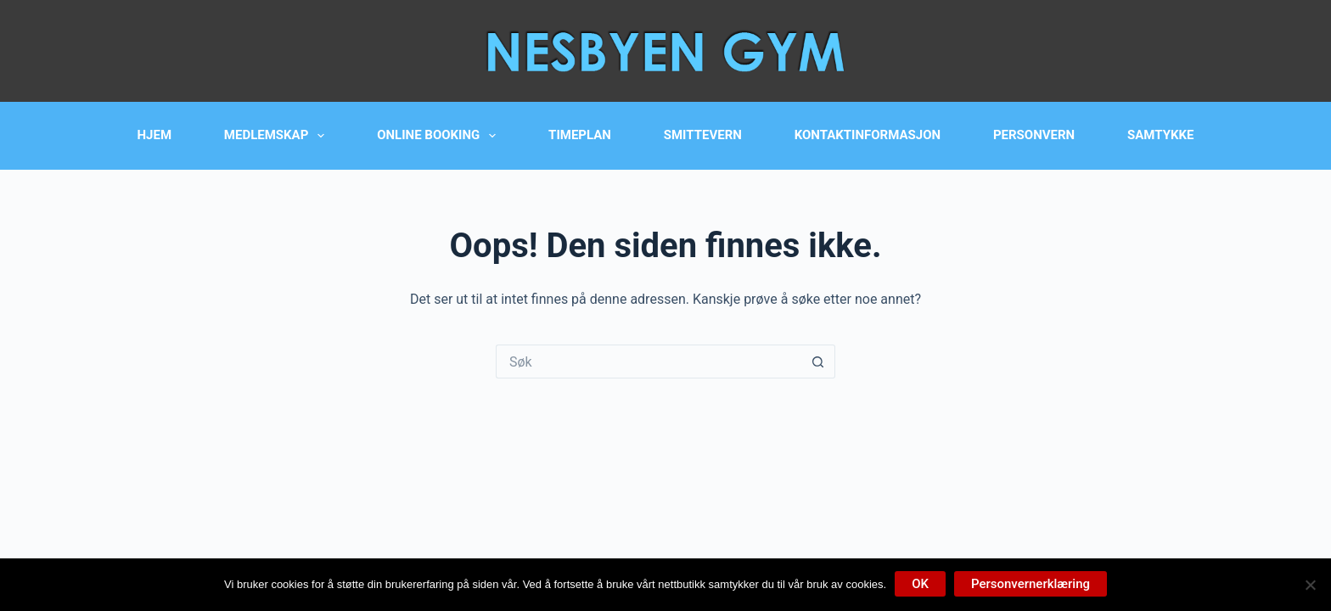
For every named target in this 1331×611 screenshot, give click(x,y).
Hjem (155, 135)
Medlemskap (278, 136)
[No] (1309, 584)
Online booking (440, 136)
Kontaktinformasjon (868, 135)
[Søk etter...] (648, 361)
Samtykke (1160, 135)
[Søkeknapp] (818, 361)
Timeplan (579, 135)
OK (920, 583)
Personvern (1034, 135)
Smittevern (703, 135)
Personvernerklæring (1030, 583)
